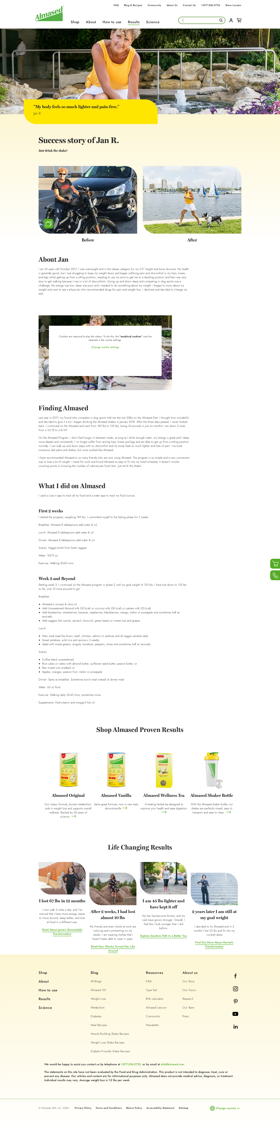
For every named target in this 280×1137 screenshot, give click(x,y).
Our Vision (189, 990)
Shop (75, 22)
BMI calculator (154, 999)
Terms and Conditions (109, 1108)
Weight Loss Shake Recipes (107, 1042)
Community (154, 5)
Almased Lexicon (156, 1007)
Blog (94, 972)
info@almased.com (172, 1064)
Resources (154, 972)
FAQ (116, 5)
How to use (111, 22)
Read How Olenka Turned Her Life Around (113, 948)
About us (190, 972)
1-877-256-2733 (210, 5)
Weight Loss (98, 999)
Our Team (188, 1007)
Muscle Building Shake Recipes (110, 1034)
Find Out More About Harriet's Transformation (214, 944)
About (91, 22)
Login (231, 20)
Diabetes (96, 1016)
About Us (172, 5)
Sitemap (183, 1108)
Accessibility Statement (160, 1108)
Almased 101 (98, 990)
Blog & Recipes (133, 5)
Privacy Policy (83, 1108)
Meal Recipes (99, 1025)
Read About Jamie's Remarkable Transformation (62, 932)
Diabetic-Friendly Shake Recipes (110, 1051)
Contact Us (189, 5)
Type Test (151, 990)
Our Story (188, 981)
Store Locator (233, 5)
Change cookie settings (105, 347)
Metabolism (98, 1007)
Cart (239, 20)
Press (185, 1016)
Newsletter (152, 1025)
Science (153, 22)
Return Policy (134, 1108)
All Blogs (96, 981)
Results (134, 22)
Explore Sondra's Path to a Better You (163, 936)
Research (187, 999)
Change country (226, 1108)
